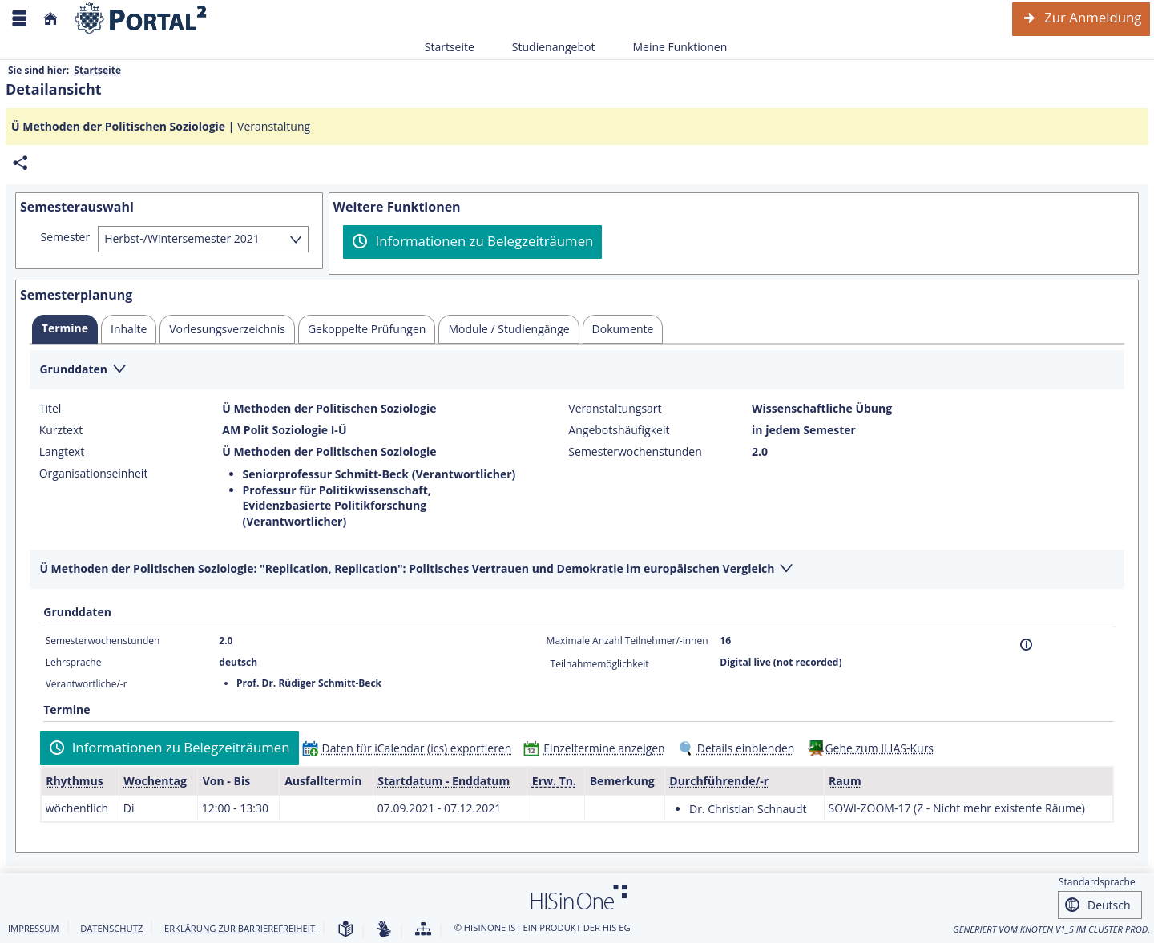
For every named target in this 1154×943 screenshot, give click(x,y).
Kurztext (61, 430)
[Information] (1026, 645)
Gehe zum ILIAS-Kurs (879, 748)
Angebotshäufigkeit (618, 430)
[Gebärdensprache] (383, 930)
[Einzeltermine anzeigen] (597, 748)
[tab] (65, 329)
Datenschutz (111, 928)
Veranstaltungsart (614, 408)
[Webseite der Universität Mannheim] (141, 19)
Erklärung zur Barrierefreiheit (239, 928)
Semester (66, 237)
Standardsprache (1097, 882)
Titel (50, 408)
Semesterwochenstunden (634, 452)
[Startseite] (50, 18)
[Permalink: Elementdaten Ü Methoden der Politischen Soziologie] (20, 163)
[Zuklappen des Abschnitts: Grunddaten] (577, 371)
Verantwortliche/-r (86, 684)
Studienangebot (544, 46)
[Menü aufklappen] (19, 18)
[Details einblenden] (740, 748)
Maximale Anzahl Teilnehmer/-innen (627, 640)
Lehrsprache (74, 662)
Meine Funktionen (671, 46)
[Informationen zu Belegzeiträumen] (472, 242)
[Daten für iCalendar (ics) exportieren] (411, 748)
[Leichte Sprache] (345, 930)
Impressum (33, 928)
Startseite (449, 46)
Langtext (61, 452)
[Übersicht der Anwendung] (423, 930)
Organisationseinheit (93, 473)
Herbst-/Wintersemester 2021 (182, 238)
